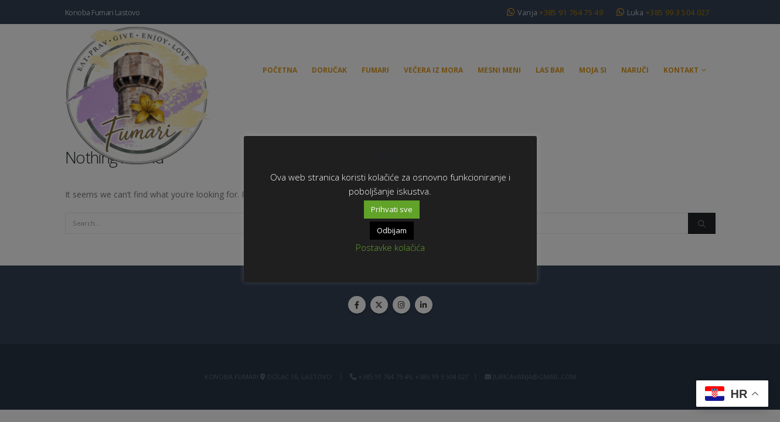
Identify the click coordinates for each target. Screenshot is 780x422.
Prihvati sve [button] (392, 209)
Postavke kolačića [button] (390, 247)
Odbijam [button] (392, 230)
